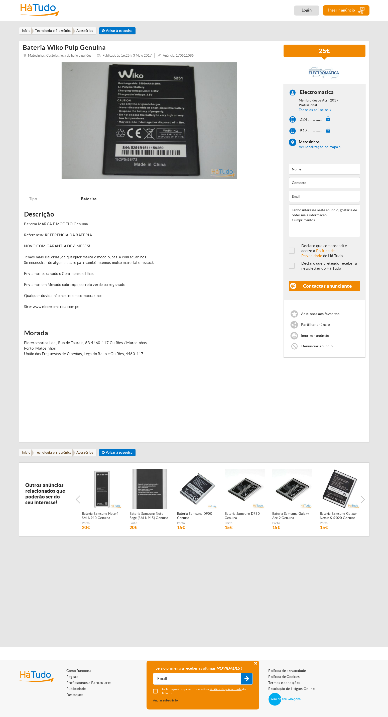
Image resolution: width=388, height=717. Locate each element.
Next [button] (363, 505)
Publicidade (76, 689)
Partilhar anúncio (316, 328)
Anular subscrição (165, 700)
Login (307, 10)
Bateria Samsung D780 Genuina (242, 521)
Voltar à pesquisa (123, 31)
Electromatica (317, 95)
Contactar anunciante (327, 289)
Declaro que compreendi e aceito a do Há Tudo (324, 254)
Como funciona (78, 671)
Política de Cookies (284, 677)
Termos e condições (284, 683)
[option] (149, 123)
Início (27, 457)
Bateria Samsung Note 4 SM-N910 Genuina (100, 521)
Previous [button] (78, 505)
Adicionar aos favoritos (321, 317)
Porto (86, 528)
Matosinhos (309, 145)
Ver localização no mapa (318, 150)
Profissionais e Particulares (88, 683)
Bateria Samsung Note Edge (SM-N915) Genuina (149, 521)
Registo (72, 677)
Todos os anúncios (314, 113)
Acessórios (89, 457)
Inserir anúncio (346, 10)
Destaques (74, 695)
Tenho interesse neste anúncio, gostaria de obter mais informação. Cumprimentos (324, 224)
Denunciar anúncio (318, 350)
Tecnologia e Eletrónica (56, 457)
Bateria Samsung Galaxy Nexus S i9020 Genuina (338, 521)
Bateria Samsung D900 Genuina (194, 521)
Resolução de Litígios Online (291, 689)
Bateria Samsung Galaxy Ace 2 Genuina (290, 521)
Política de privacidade (287, 671)
